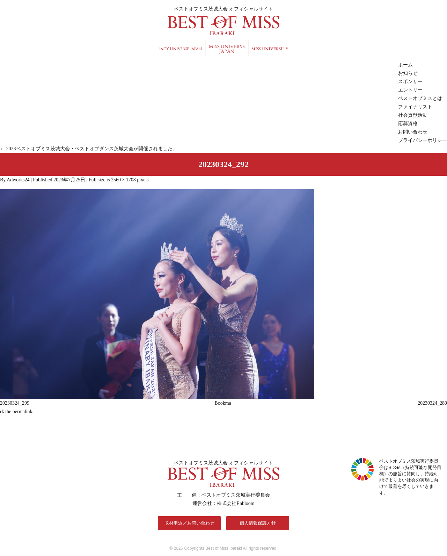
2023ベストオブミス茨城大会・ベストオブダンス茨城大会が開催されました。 (88, 148)
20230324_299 (14, 403)
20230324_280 (432, 403)
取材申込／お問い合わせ (189, 523)
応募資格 (408, 123)
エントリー (410, 90)
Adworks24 (18, 179)
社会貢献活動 (412, 115)
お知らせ (408, 73)
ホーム (405, 64)
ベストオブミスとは (420, 98)
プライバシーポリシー (422, 140)
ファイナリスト (415, 106)
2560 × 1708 (123, 179)
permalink (22, 411)
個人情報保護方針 (258, 523)
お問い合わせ (412, 132)
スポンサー (410, 81)
